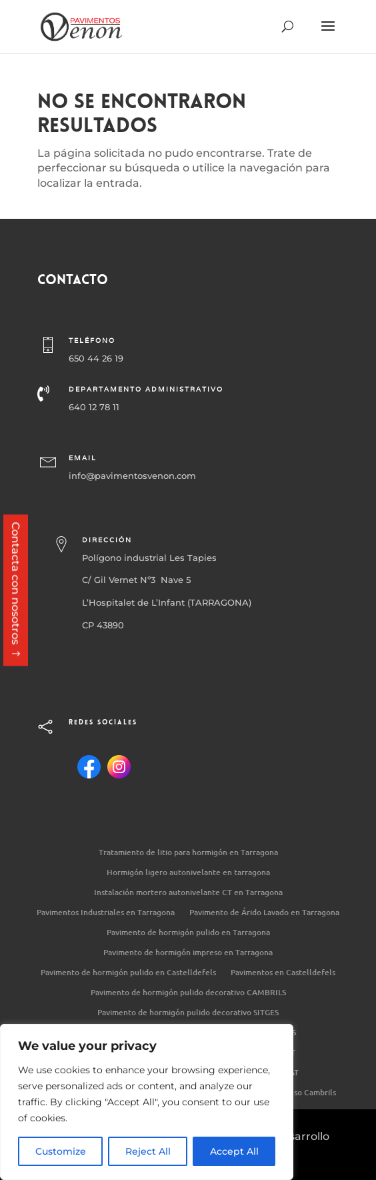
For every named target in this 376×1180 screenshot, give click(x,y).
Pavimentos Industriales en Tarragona (106, 913)
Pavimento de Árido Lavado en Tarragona (264, 913)
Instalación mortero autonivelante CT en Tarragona (188, 893)
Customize (60, 1151)
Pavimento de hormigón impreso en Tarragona (188, 953)
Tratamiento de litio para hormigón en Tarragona (188, 853)
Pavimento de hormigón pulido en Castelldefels (128, 973)
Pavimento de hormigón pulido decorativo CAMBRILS (188, 993)
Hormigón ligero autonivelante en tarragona (188, 873)
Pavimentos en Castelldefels (283, 973)
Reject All (148, 1151)
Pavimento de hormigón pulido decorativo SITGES (188, 1013)
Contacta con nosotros (15, 583)
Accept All (234, 1151)
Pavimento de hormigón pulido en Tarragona (188, 933)
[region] (146, 1102)
